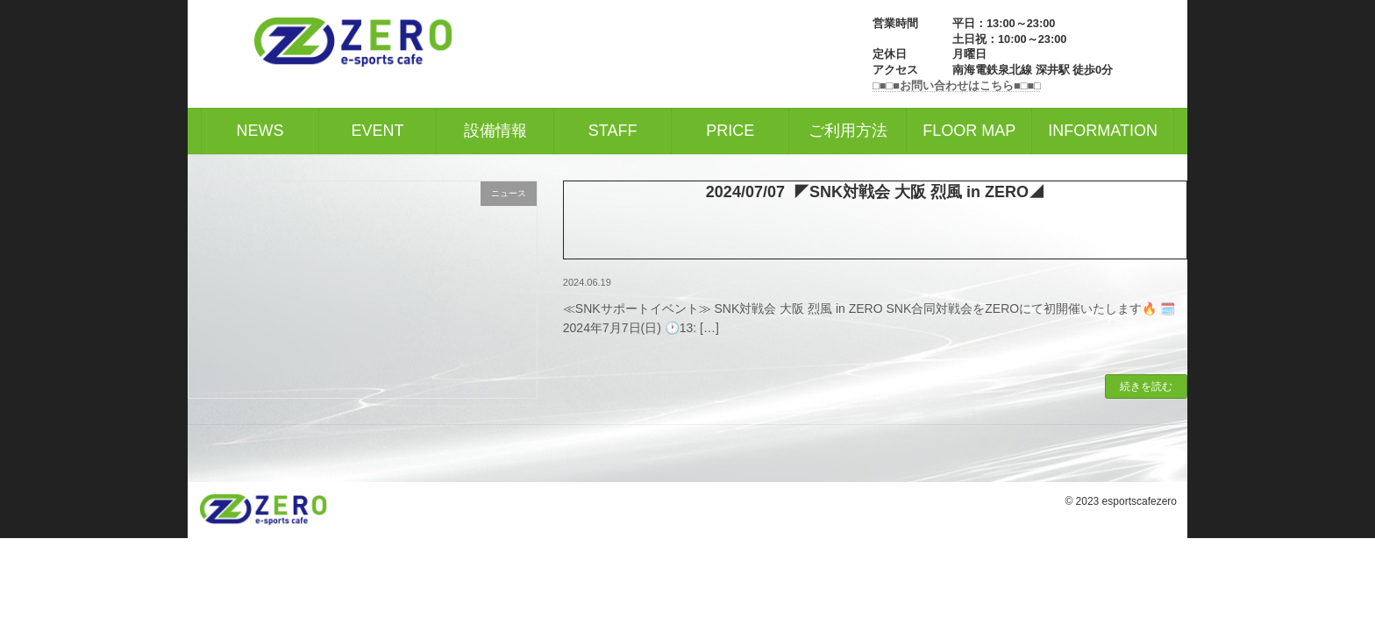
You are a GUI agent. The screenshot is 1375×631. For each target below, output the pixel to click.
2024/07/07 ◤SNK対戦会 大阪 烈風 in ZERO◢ (875, 192)
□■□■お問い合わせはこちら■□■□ (957, 85)
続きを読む (1146, 386)
